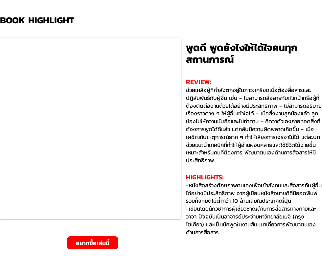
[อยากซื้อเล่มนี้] (92, 242)
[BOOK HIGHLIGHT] (39, 20)
